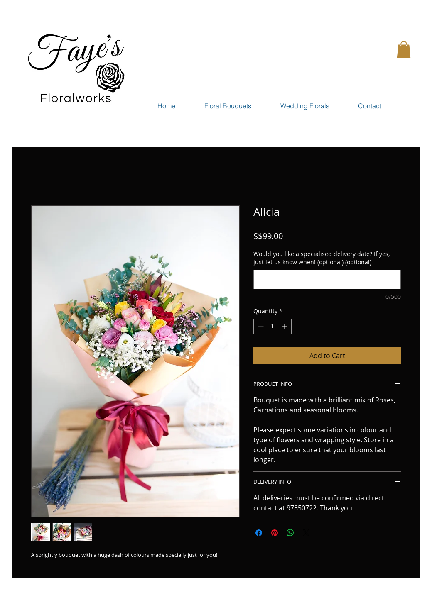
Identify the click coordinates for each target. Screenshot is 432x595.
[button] (404, 49)
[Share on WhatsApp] (290, 533)
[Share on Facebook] (259, 533)
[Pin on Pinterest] (275, 533)
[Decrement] (260, 326)
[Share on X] (306, 533)
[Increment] (285, 326)
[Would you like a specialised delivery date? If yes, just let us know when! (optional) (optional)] (327, 279)
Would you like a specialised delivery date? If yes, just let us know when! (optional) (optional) (321, 258)
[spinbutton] (272, 326)
